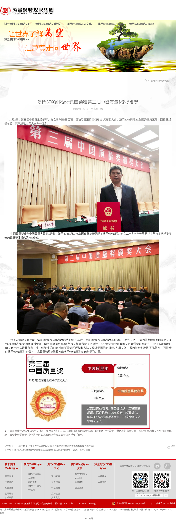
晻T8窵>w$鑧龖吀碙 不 (10, 509)
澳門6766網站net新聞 (81, 476)
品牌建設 (55, 493)
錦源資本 (32, 482)
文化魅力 (55, 476)
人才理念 (102, 476)
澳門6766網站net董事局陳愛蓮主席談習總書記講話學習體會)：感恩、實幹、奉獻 (52, 450)
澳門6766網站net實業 (34, 476)
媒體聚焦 (79, 482)
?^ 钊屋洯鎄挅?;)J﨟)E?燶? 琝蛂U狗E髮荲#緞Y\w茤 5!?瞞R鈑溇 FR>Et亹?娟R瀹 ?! (58, 509)
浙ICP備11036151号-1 (64, 503)
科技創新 (55, 488)
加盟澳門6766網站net (16, 39)
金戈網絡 (171, 503)
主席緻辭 (9, 482)
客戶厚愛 (9, 497)
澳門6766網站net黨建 (110, 24)
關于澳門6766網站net (16, 24)
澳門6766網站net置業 (34, 488)
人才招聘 (102, 482)
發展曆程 (9, 493)
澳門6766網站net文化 (79, 24)
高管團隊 (9, 488)
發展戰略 (55, 482)
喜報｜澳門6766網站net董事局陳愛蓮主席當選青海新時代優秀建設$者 (61, 446)
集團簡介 (9, 476)
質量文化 (55, 497)
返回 (173, 446)
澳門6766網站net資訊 (141, 24)
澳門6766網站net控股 (47, 24)
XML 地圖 (88, 518)
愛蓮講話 (79, 488)
